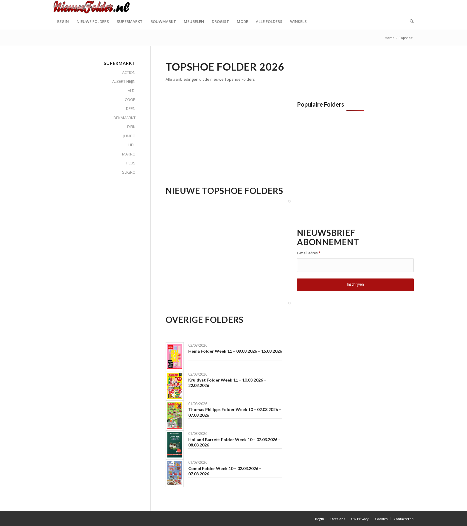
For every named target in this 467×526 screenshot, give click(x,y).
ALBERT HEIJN (124, 81)
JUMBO (129, 135)
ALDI (132, 90)
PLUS (131, 163)
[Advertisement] (216, 142)
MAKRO (129, 154)
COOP (130, 99)
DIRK (131, 126)
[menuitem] (63, 21)
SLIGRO (129, 172)
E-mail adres (309, 253)
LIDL (132, 144)
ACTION (129, 72)
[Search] (410, 21)
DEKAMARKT (124, 117)
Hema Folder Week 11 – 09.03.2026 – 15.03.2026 (235, 351)
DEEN (131, 108)
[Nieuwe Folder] (93, 7)
